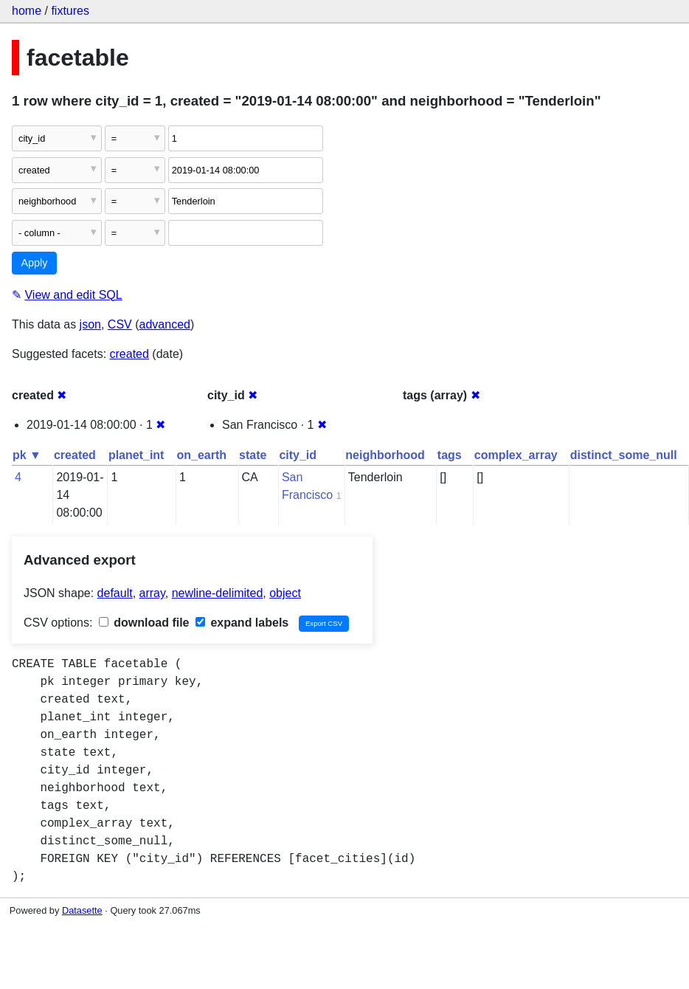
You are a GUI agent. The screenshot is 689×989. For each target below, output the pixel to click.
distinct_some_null (623, 455)
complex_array (516, 455)
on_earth (201, 455)
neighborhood (385, 455)
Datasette (82, 910)
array (152, 593)
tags (449, 455)
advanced (164, 324)
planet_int (136, 455)
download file (144, 622)
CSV (120, 324)
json (90, 324)
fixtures (70, 10)
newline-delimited (217, 593)
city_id (297, 455)
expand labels (241, 622)
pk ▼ (27, 455)
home (26, 10)
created (129, 354)
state (252, 455)
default (115, 593)
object (285, 593)
